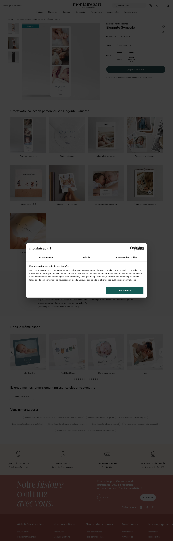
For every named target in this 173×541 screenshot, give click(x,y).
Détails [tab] (86, 257)
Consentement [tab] (46, 257)
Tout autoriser (125, 290)
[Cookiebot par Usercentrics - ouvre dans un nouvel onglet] (132, 248)
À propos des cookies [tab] (126, 257)
